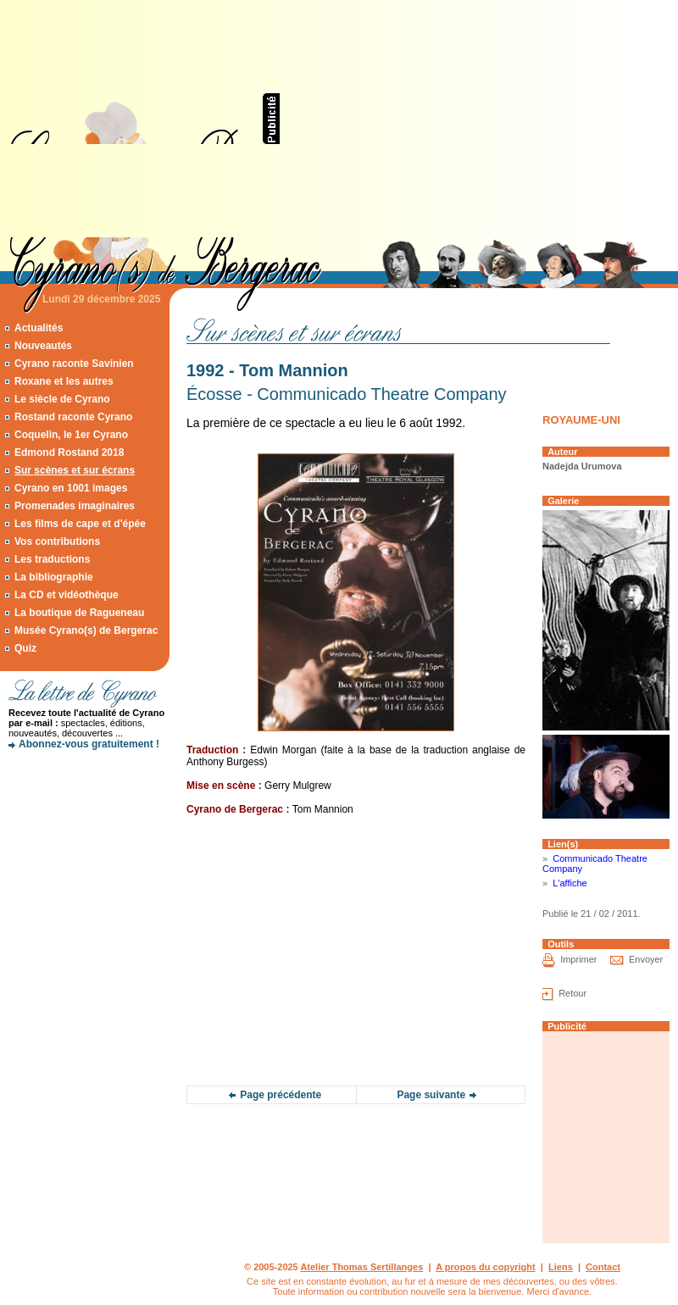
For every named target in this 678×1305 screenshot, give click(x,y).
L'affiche (569, 883)
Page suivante (431, 1095)
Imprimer (578, 959)
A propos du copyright (486, 1267)
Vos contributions (57, 541)
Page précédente (280, 1095)
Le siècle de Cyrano (62, 399)
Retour (572, 993)
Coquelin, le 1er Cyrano (71, 435)
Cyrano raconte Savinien (74, 363)
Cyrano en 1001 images (70, 488)
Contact (603, 1267)
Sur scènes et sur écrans (74, 470)
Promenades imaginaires (74, 506)
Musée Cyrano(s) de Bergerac (86, 630)
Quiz (25, 648)
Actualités (38, 328)
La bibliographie (53, 577)
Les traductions (52, 559)
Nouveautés (43, 346)
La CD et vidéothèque (66, 595)
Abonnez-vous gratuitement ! (89, 744)
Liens (560, 1267)
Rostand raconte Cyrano (73, 417)
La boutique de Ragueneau (79, 613)
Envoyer (646, 959)
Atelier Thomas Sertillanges (361, 1267)
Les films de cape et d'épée (80, 524)
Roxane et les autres (64, 381)
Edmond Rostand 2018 (69, 452)
